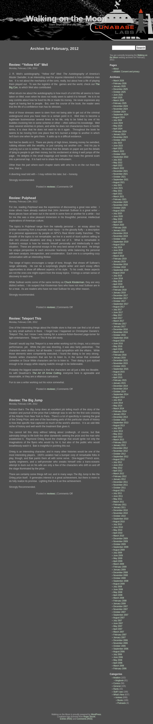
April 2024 (117, 129)
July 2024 (117, 120)
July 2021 (117, 185)
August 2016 (119, 341)
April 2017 (117, 318)
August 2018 (119, 273)
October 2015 (119, 366)
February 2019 (119, 259)
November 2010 (120, 513)
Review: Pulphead (22, 198)
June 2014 (118, 403)
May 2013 (117, 434)
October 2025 (119, 92)
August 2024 (119, 117)
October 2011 (119, 488)
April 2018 (117, 284)
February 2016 (119, 355)
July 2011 (117, 493)
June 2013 (118, 431)
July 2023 (117, 143)
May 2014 (117, 406)
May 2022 (117, 163)
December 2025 (120, 89)
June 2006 (118, 657)
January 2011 (119, 507)
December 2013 (120, 417)
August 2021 (119, 182)
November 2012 (120, 451)
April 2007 (117, 629)
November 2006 (120, 643)
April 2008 (117, 595)
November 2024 (120, 109)
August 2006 (119, 652)
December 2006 (120, 640)
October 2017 (119, 301)
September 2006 (120, 649)
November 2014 (120, 389)
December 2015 (120, 360)
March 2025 (118, 100)
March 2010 (118, 536)
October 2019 (119, 239)
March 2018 (118, 287)
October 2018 (119, 267)
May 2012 (117, 468)
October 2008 (119, 578)
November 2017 (120, 298)
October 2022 (119, 154)
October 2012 (119, 454)
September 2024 (120, 114)
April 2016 (117, 349)
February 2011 (119, 505)
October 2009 (119, 544)
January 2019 (119, 261)
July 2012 (117, 462)
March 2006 (118, 666)
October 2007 (119, 612)
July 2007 (117, 620)
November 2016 (120, 332)
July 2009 (117, 553)
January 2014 (119, 414)
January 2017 (119, 326)
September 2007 (120, 615)
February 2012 (119, 476)
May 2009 (117, 558)
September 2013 (120, 423)
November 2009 (120, 541)
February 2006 (119, 668)
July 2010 (117, 524)
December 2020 (120, 202)
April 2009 (117, 561)
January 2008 (119, 603)
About (116, 69)
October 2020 (119, 208)
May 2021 (117, 191)
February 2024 (119, 131)
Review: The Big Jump (25, 400)
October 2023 (119, 140)
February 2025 (119, 103)
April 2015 (117, 377)
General (117, 686)
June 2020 (118, 216)
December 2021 (120, 171)
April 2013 (117, 437)
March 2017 (118, 321)
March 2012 (118, 473)
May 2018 (117, 281)
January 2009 (119, 570)
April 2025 (117, 98)
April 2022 (117, 165)
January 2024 (119, 134)
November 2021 (120, 174)
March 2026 (118, 81)
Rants (116, 689)
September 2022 (120, 157)
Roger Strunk (89, 717)
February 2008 (119, 601)
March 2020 (118, 225)
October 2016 (119, 335)
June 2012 (118, 465)
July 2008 (117, 586)
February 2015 (119, 380)
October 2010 (119, 516)
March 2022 (118, 168)
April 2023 (117, 148)
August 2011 (119, 490)
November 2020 (120, 205)
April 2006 (117, 663)
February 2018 (119, 290)
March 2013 (118, 440)
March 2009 (118, 564)
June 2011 (118, 496)
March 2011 (118, 502)
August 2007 (119, 618)
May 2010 (117, 530)
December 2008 (120, 572)
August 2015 (119, 372)
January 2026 (119, 86)
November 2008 (120, 575)
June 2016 (118, 343)
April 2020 (117, 222)
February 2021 (119, 199)
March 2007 (118, 632)
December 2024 (120, 106)
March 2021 (118, 196)
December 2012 (120, 448)
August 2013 (119, 425)
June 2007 (118, 623)
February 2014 (119, 411)
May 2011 (117, 499)
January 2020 (119, 230)
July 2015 (117, 375)
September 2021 (120, 179)
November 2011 (120, 485)
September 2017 (120, 304)
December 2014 (120, 386)
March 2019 (118, 256)
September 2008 (120, 581)
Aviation (116, 678)
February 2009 (119, 567)
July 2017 (117, 309)
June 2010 (118, 527)
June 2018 (118, 278)
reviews (51, 186)
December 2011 (120, 482)
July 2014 (117, 400)
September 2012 (120, 456)
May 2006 (117, 660)
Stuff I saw (118, 692)
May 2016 (117, 346)
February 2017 (119, 324)
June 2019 (118, 250)
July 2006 (117, 654)
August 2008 (119, 584)
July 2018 (117, 276)
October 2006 (119, 646)
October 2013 (119, 420)
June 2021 (118, 188)
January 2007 (119, 637)
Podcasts (121, 703)
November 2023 (120, 137)
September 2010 (120, 519)
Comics (116, 683)
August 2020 (119, 211)
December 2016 (120, 329)
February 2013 (119, 442)
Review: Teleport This (25, 318)
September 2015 (120, 369)
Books (120, 700)
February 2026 (119, 83)
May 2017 (117, 315)
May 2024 (117, 126)
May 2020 (117, 219)
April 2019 (117, 253)
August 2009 (119, 550)
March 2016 (118, 352)
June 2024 (118, 123)
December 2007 (120, 606)
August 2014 (119, 397)
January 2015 (119, 383)
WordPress (96, 714)
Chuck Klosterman (74, 282)
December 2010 (120, 510)
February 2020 (119, 228)
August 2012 (119, 459)
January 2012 (119, 479)
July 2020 (117, 213)
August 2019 (119, 244)
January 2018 (119, 293)
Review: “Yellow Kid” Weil (28, 64)
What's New (118, 695)
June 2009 (118, 555)
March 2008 (118, 598)
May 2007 (117, 626)
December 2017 (120, 295)
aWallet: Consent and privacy (126, 71)
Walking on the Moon (66, 18)
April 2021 (117, 194)
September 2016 (120, 338)
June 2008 (118, 589)
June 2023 (118, 146)
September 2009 (120, 547)
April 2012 (117, 471)
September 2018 (120, 270)
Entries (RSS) (66, 719)
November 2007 (120, 609)
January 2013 (119, 445)
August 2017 (119, 307)
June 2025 (118, 95)
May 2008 (117, 592)
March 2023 (118, 151)
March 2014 (118, 408)
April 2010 (117, 533)
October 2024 (119, 112)
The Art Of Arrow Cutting (46, 373)
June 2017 (118, 312)
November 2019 (120, 236)
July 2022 (117, 160)
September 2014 (120, 394)
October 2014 (119, 391)
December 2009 (120, 538)
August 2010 (119, 521)
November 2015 (120, 363)
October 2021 (119, 177)
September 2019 (120, 242)
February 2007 (119, 635)
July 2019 (117, 247)
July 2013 (117, 428)
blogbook (119, 680)
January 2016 (119, 358)
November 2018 (120, 264)
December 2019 (120, 233)
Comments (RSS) (84, 719)
